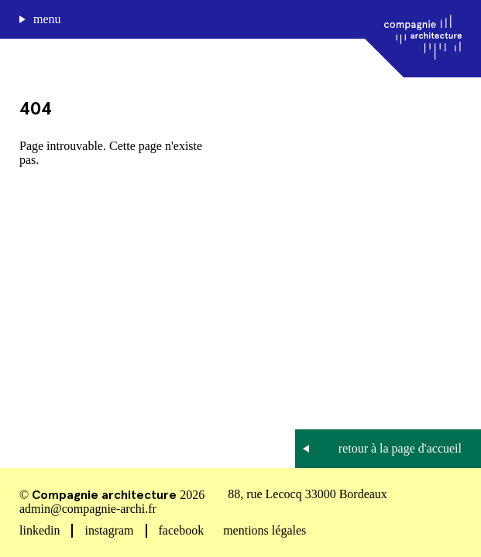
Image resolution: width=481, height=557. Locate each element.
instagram (108, 530)
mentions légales (264, 530)
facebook (181, 530)
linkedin (39, 530)
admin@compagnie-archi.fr (87, 508)
